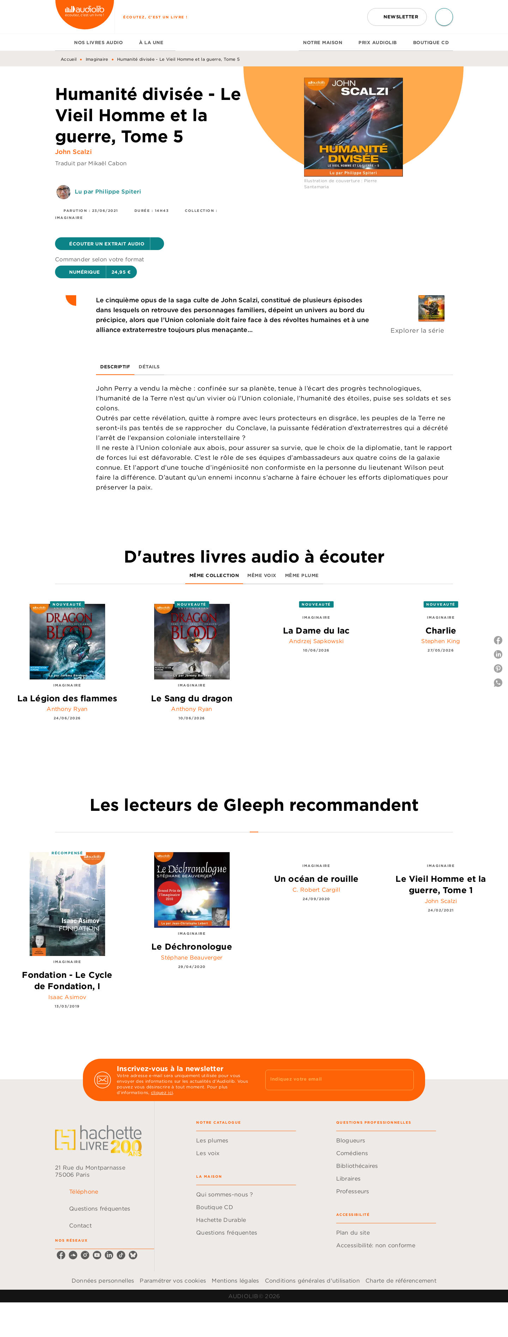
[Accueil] (84, 17)
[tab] (62, 42)
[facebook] (61, 1255)
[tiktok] (121, 1255)
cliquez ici (162, 1092)
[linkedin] (109, 1255)
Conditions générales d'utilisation (312, 1280)
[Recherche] (444, 17)
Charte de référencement (400, 1280)
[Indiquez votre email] (330, 1080)
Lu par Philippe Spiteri (108, 191)
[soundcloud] (73, 1255)
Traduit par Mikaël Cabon (91, 163)
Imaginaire (97, 59)
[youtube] (97, 1255)
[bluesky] (133, 1255)
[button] (397, 17)
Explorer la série (418, 330)
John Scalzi (73, 152)
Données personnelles (103, 1280)
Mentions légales (235, 1280)
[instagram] (85, 1255)
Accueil (69, 59)
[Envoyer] (405, 1079)
